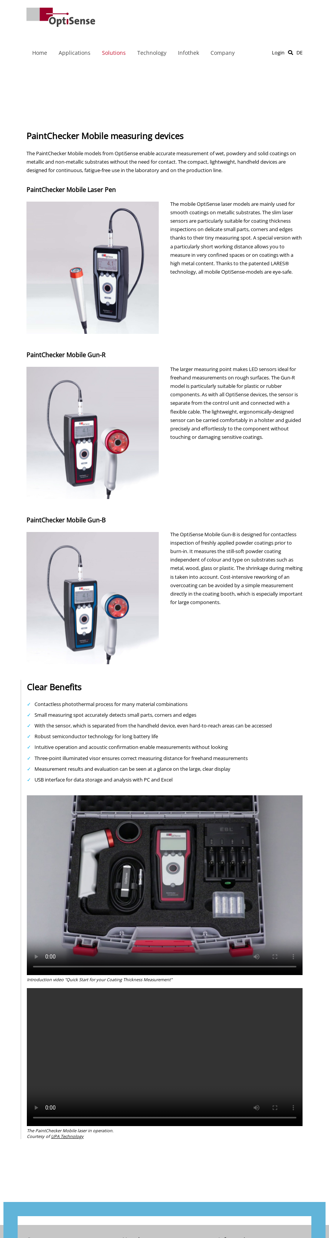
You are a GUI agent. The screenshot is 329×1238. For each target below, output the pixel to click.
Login (278, 52)
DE (299, 52)
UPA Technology (67, 1136)
